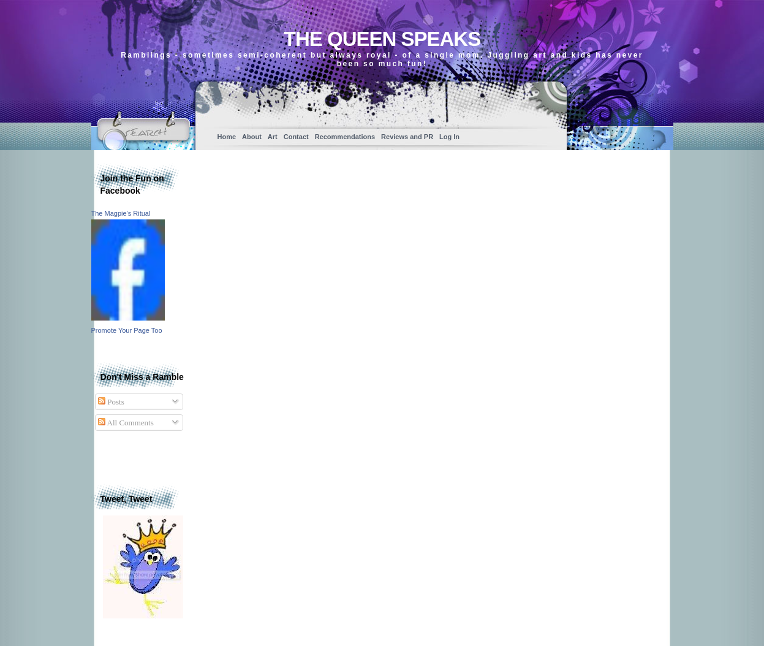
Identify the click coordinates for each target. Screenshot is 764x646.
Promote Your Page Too (126, 330)
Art (273, 136)
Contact (296, 136)
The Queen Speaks (382, 39)
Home (226, 136)
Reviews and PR (407, 136)
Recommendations (345, 136)
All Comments (126, 422)
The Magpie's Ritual (121, 213)
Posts (111, 401)
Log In (449, 136)
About (252, 136)
